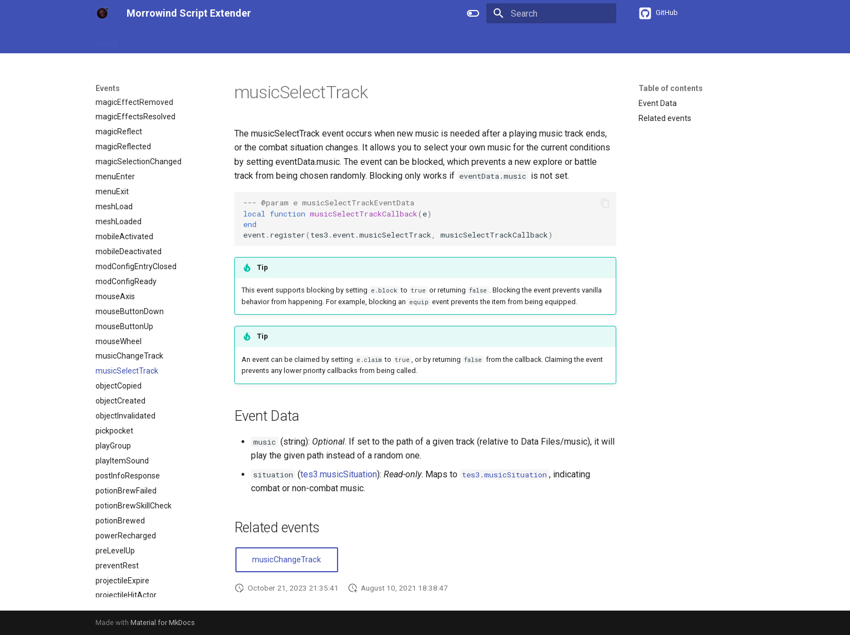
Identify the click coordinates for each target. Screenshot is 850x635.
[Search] (551, 13)
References (188, 40)
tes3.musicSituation (338, 474)
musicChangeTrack (286, 560)
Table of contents (670, 88)
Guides (142, 40)
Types (262, 40)
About (106, 40)
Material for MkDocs (162, 622)
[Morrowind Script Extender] (102, 13)
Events (298, 40)
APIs (230, 40)
